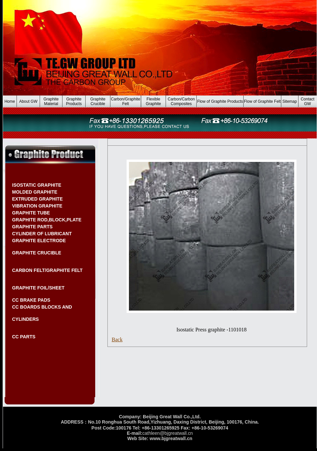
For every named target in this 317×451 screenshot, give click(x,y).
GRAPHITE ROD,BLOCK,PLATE (47, 219)
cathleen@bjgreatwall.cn (167, 433)
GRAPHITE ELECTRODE (39, 240)
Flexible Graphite (153, 101)
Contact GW (307, 101)
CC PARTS (24, 336)
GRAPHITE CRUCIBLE (36, 252)
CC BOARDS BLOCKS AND (42, 307)
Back (117, 339)
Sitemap (289, 101)
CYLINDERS (25, 319)
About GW (28, 101)
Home (9, 101)
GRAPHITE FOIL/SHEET (38, 287)
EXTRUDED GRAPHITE (37, 199)
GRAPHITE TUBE (31, 212)
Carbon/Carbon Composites (181, 101)
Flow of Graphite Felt (262, 101)
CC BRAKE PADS (31, 300)
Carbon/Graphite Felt (125, 101)
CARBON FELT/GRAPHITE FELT (47, 270)
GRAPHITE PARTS (32, 226)
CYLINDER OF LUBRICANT (42, 233)
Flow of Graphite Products (220, 101)
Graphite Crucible (97, 101)
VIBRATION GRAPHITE (37, 205)
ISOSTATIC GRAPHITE (36, 185)
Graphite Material (51, 101)
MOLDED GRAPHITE (35, 192)
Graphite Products (74, 101)
